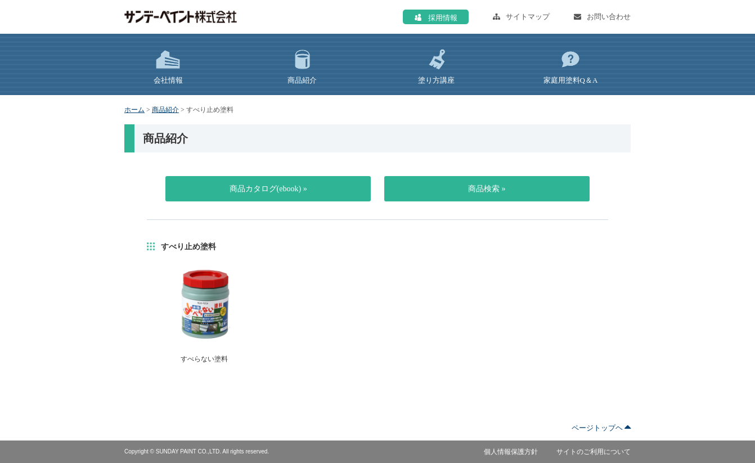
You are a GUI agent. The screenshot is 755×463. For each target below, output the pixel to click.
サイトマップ (521, 16)
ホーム (134, 110)
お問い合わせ (602, 16)
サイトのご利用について (593, 452)
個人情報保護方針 (511, 452)
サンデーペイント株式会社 (180, 17)
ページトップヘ (601, 428)
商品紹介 (165, 110)
